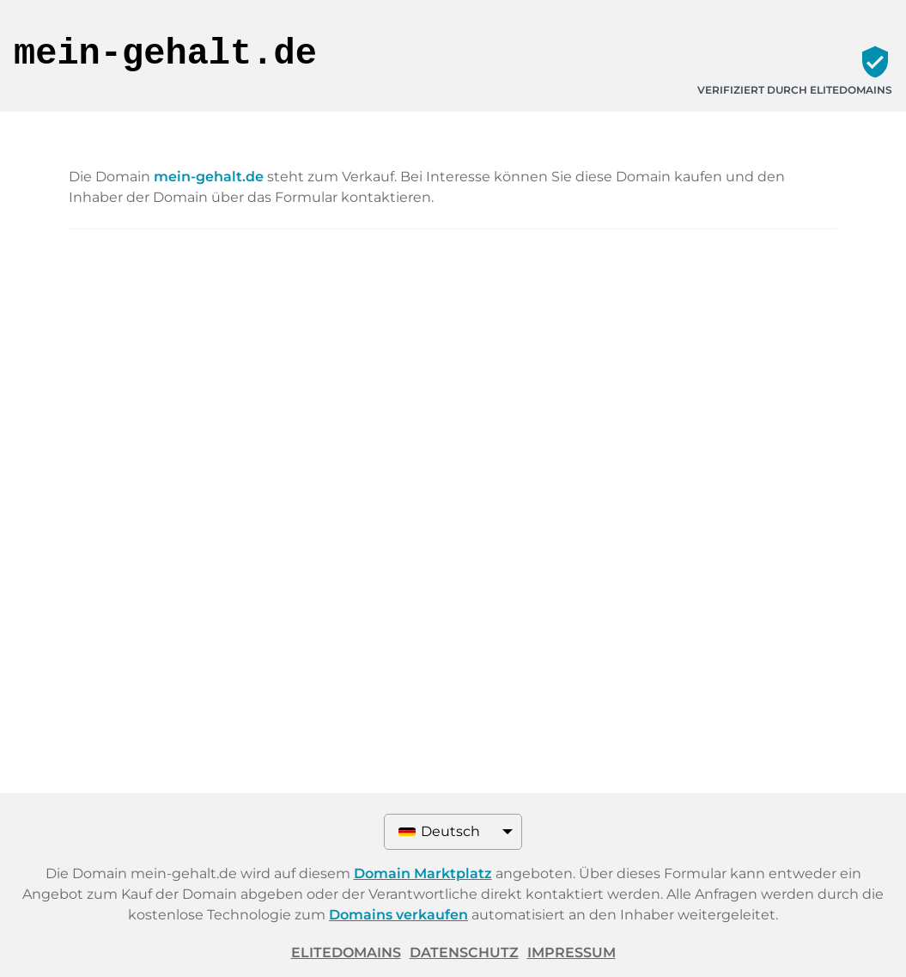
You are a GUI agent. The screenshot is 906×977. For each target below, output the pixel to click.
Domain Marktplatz (423, 873)
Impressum (571, 952)
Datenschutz (464, 952)
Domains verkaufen (398, 915)
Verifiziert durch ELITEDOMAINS (794, 89)
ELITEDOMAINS (346, 952)
